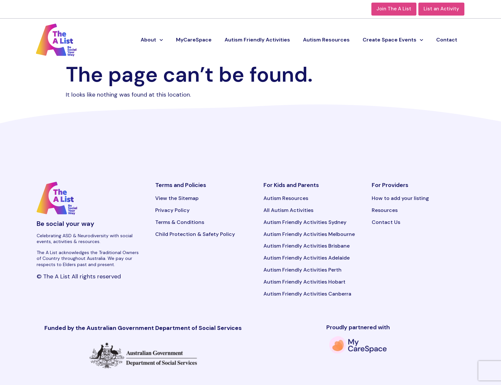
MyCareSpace (194, 39)
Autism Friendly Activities (257, 39)
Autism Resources (326, 39)
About (152, 40)
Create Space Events (393, 40)
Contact (446, 39)
